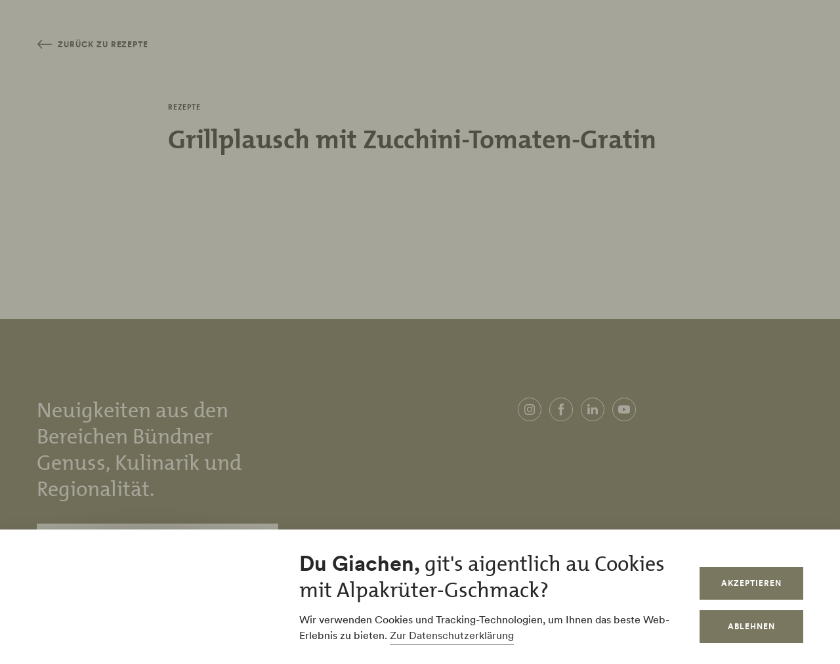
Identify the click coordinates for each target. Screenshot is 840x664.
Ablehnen (751, 626)
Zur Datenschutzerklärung (452, 635)
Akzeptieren (751, 583)
